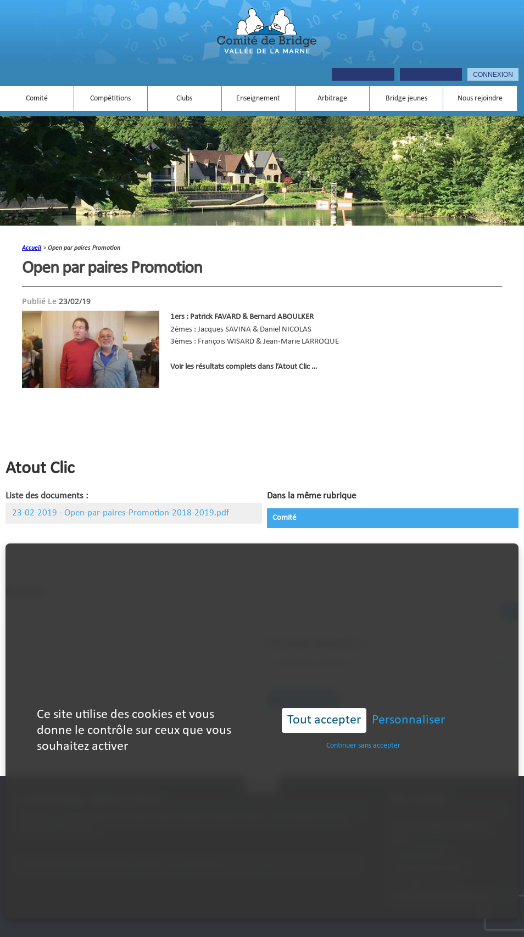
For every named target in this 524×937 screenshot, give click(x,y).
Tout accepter (324, 704)
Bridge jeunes (406, 98)
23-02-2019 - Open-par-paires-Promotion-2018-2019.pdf (120, 513)
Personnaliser (408, 704)
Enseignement (258, 98)
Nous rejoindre (480, 98)
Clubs (184, 98)
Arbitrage (332, 98)
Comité (37, 98)
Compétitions (110, 98)
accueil (31, 248)
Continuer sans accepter (363, 729)
